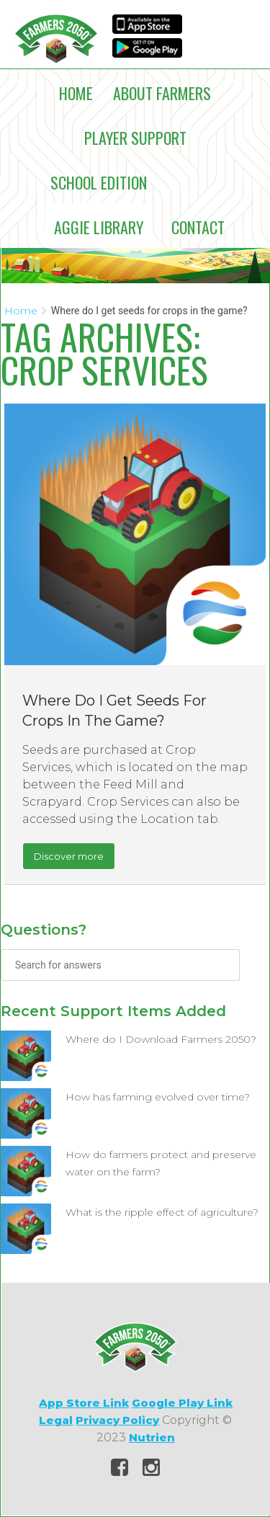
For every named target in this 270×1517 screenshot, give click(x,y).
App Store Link (84, 1403)
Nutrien (152, 1437)
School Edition (98, 182)
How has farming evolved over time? (158, 1096)
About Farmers (162, 92)
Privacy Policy (117, 1420)
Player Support (135, 137)
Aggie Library (98, 227)
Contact (198, 227)
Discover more (69, 856)
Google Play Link (182, 1403)
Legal (56, 1420)
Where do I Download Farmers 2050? (161, 1039)
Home (76, 92)
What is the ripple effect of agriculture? (162, 1212)
